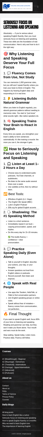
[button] (38, 7)
